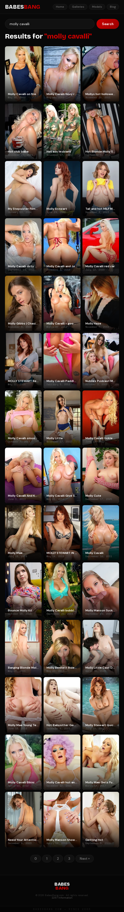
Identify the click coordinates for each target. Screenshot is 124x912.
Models (97, 6)
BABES (22, 7)
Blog (113, 6)
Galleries (78, 6)
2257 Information (62, 897)
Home (60, 6)
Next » (85, 859)
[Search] (50, 24)
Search (108, 24)
